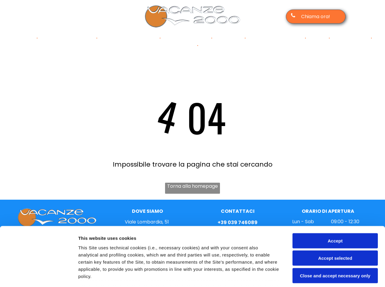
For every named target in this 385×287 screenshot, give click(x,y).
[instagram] (63, 16)
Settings (303, 275)
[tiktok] (87, 16)
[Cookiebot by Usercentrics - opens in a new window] (39, 275)
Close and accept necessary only (335, 229)
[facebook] (51, 16)
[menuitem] (25, 38)
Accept (335, 195)
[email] (75, 16)
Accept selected (335, 212)
